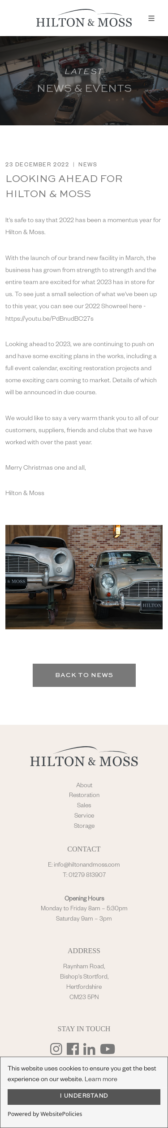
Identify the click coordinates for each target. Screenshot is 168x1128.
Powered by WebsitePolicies (45, 1114)
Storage (84, 827)
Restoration (84, 796)
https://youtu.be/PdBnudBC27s (49, 319)
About (84, 786)
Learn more (101, 1080)
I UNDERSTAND (84, 1097)
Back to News (84, 675)
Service (84, 816)
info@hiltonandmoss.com (87, 865)
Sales (84, 806)
